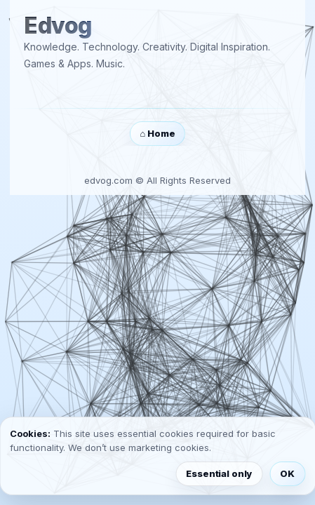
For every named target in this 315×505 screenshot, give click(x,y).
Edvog (58, 26)
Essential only (219, 473)
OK (287, 473)
